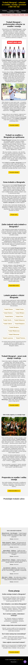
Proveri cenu (14, 214)
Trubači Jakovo (7, 323)
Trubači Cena (10, 12)
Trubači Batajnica (20, 323)
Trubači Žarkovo (8, 313)
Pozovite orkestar (14, 172)
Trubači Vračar (19, 309)
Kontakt (24, 10)
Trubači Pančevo (20, 338)
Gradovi (19, 12)
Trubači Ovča (19, 316)
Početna (4, 10)
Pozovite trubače (14, 125)
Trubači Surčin (7, 320)
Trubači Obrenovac (14, 334)
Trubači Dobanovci (19, 320)
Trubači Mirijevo (19, 313)
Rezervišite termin (14, 285)
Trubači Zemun (8, 309)
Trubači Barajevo (14, 327)
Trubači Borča (9, 316)
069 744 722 (20, 659)
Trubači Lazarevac (8, 338)
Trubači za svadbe (14, 10)
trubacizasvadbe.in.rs (14, 490)
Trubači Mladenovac (14, 331)
